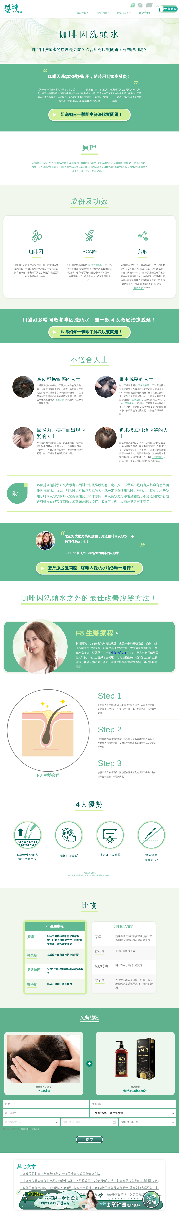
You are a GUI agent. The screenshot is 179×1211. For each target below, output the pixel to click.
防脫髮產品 (143, 385)
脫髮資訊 (122, 12)
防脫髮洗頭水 (95, 265)
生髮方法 (135, 400)
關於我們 (82, 12)
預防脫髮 (138, 288)
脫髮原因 (158, 457)
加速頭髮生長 (127, 403)
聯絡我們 (144, 12)
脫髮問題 (80, 89)
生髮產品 (106, 101)
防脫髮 (112, 97)
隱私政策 (35, 1100)
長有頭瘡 (59, 400)
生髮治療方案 (119, 652)
